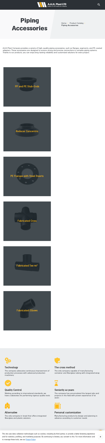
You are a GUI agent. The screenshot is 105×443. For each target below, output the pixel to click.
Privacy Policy (31, 440)
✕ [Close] (100, 437)
